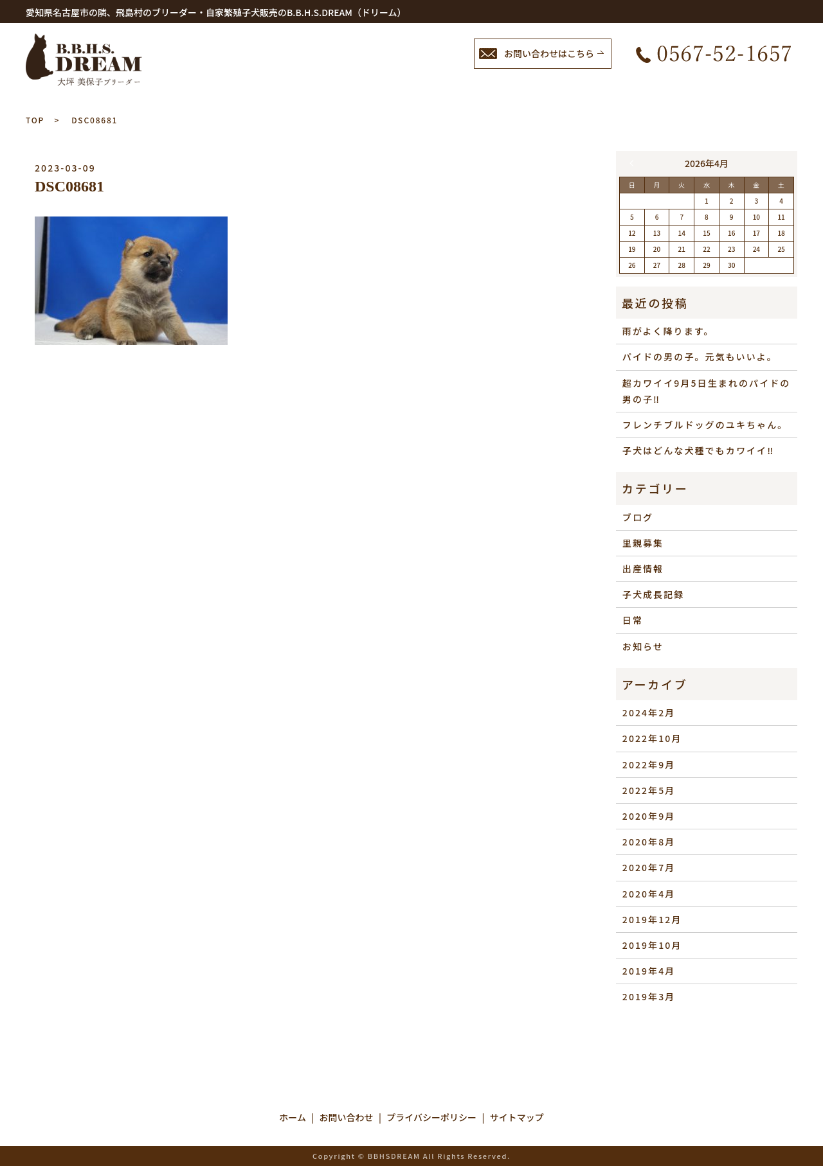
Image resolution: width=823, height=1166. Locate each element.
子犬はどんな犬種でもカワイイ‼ (698, 450)
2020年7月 (649, 867)
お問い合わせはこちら (549, 53)
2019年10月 (652, 945)
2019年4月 (649, 970)
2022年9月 (649, 764)
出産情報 (643, 568)
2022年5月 (649, 790)
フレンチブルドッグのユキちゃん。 (705, 424)
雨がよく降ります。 (668, 330)
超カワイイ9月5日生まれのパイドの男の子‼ (706, 390)
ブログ (637, 517)
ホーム (379, 87)
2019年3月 (649, 996)
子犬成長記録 (653, 594)
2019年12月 (652, 919)
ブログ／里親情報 (545, 87)
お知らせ (643, 646)
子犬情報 (449, 87)
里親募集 (643, 542)
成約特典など (652, 87)
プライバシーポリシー (431, 1117)
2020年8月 (649, 841)
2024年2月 (649, 712)
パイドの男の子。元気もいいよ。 (699, 356)
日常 (632, 620)
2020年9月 (649, 815)
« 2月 (634, 163)
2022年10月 (652, 738)
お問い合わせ (749, 87)
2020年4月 (649, 893)
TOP (35, 119)
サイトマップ (517, 1117)
